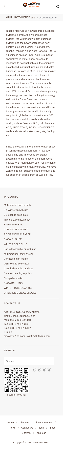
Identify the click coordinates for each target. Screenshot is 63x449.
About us (24, 422)
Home (32, 17)
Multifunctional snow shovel (18, 254)
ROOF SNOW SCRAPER (17, 234)
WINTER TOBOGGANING (18, 288)
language (41, 433)
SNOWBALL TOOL (14, 283)
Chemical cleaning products (18, 268)
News (12, 427)
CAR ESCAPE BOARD (16, 229)
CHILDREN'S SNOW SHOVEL (20, 292)
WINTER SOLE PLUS (15, 244)
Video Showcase (43, 422)
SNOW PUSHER (13, 239)
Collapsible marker (13, 278)
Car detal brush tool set (16, 258)
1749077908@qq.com (38, 336)
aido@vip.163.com (14, 336)
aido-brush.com (42, 442)
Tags (41, 427)
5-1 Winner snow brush (16, 210)
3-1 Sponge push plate (16, 215)
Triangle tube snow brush (17, 219)
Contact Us (27, 427)
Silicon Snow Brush (14, 224)
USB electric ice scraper (16, 263)
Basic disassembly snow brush (20, 249)
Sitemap (26, 433)
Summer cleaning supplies (18, 273)
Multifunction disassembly (17, 205)
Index (52, 427)
